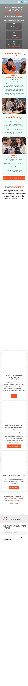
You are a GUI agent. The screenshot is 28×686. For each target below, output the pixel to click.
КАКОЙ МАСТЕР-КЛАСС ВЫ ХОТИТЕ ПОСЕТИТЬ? (14, 527)
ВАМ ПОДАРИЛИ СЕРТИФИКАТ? (14, 475)
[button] (14, 178)
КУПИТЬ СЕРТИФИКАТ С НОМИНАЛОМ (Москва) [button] (14, 377)
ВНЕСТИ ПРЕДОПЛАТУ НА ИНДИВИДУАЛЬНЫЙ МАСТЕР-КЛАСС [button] (14, 427)
